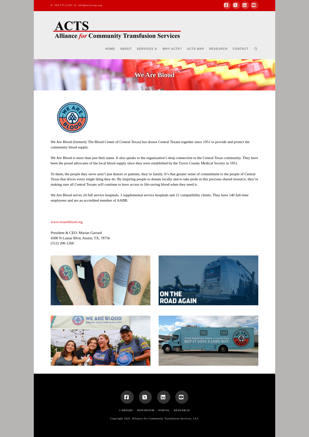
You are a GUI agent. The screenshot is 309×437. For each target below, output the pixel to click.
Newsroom (145, 410)
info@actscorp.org (90, 5)
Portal (164, 410)
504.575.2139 (63, 5)
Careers (126, 410)
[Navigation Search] (254, 50)
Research (182, 410)
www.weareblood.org (67, 222)
